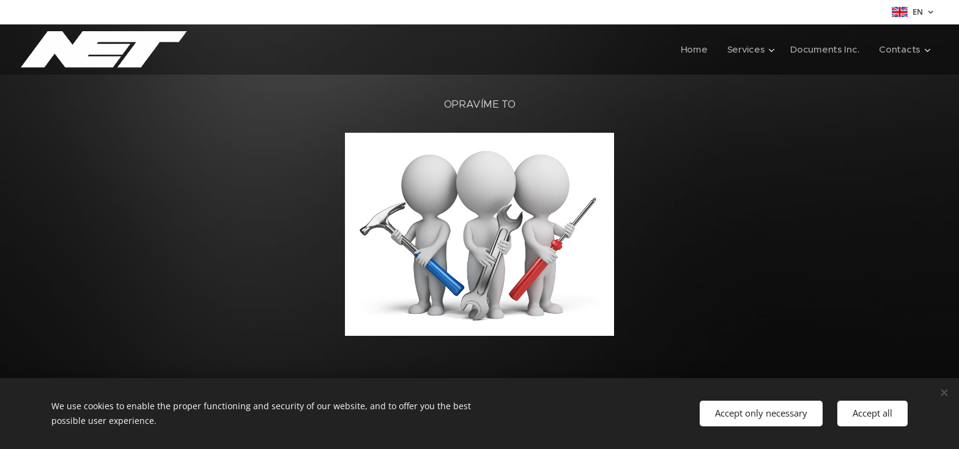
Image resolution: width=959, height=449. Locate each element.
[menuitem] (692, 49)
